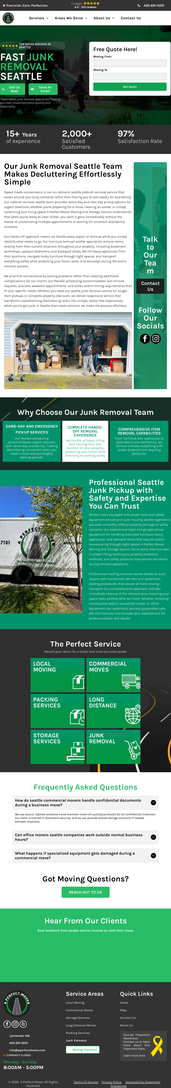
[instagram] (156, 339)
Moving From (102, 56)
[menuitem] (39, 18)
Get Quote (130, 86)
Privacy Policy (111, 1075)
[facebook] (145, 339)
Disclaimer (119, 1079)
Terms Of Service (86, 1075)
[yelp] (23, 1017)
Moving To (100, 69)
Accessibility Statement (142, 1075)
